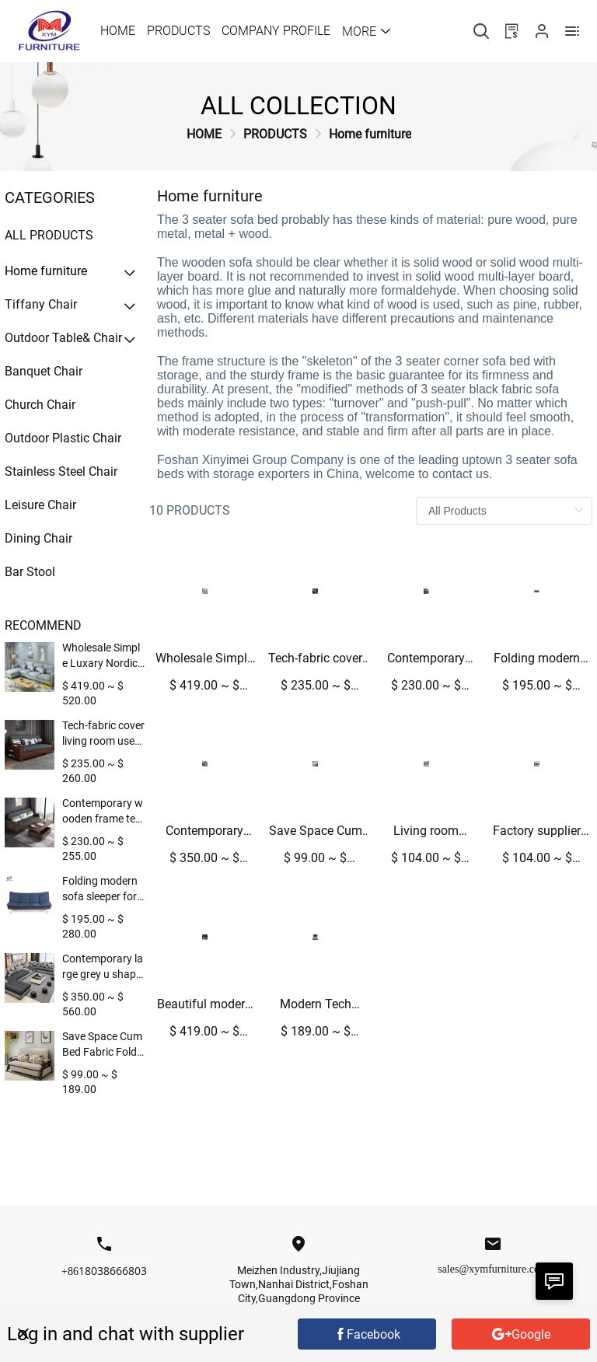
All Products (49, 235)
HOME (204, 134)
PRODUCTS (275, 134)
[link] (204, 134)
